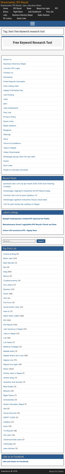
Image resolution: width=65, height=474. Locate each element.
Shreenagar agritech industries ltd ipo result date (25, 199)
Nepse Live (8, 360)
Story (5, 139)
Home (5, 8)
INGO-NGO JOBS (11, 316)
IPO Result (17, 8)
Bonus (5, 12)
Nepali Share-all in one (13, 355)
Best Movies (8, 263)
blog (5, 271)
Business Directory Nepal (22, 15)
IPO (56, 8)
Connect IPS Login (11, 68)
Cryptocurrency (10, 280)
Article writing (9, 254)
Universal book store (12, 439)
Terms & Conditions (12, 143)
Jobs (5, 15)
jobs (5, 103)
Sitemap (7, 134)
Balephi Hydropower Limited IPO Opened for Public (26, 218)
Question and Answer (13, 382)
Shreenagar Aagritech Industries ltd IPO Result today (26, 191)
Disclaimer (8, 77)
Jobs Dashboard (34, 12)
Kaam (61, 471)
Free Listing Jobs (11, 86)
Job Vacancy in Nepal (13, 329)
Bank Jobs (8, 258)
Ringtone (7, 130)
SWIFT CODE (9, 417)
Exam (5, 293)
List (5, 338)
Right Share (18, 12)
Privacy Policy (9, 117)
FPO (5, 298)
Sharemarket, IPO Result (14, 2)
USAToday (8, 444)
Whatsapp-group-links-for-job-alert (19, 156)
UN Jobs (7, 435)
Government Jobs (11, 307)
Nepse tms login (43, 8)
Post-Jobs (7, 165)
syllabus (7, 422)
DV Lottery (7, 18)
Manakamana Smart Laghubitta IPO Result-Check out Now (29, 224)
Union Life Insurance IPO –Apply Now (20, 230)
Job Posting (8, 95)
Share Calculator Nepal (13, 404)
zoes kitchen (9, 448)
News (29, 8)
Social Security (10, 413)
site (5, 408)
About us (7, 59)
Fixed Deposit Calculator (14, 81)
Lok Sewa (7, 342)
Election (6, 289)
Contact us (8, 72)
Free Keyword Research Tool (32, 43)
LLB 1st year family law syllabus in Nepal (21, 204)
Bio (4, 267)
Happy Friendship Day (13, 90)
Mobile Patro (9, 351)
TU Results (8, 431)
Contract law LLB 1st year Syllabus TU (20, 195)
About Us (53, 471)
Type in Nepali (9, 148)
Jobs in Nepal (9, 333)
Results (6, 391)
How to (6, 311)
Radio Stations (43, 15)
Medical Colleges (11, 347)
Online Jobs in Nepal (12, 373)
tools (5, 426)
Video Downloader (11, 152)
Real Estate (8, 386)
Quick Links (21, 18)
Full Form (7, 302)
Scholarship (8, 400)
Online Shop (8, 378)
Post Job (49, 12)
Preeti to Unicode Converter (15, 170)
